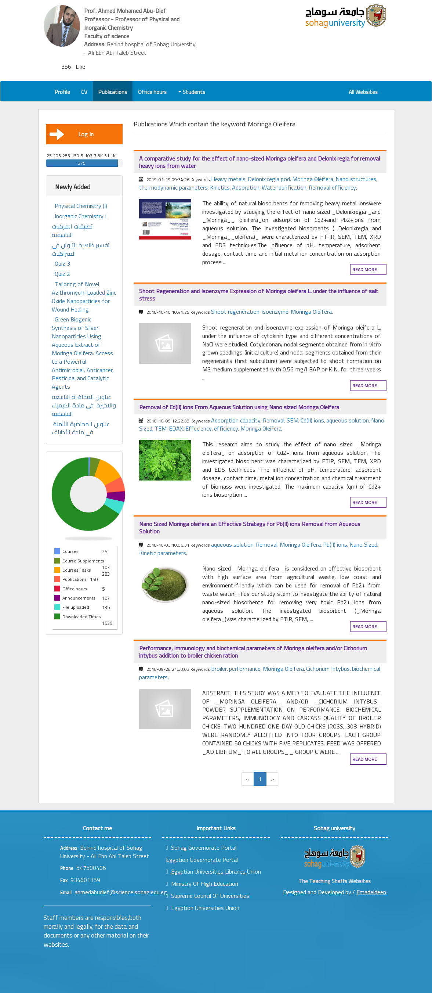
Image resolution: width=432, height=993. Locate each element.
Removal (273, 420)
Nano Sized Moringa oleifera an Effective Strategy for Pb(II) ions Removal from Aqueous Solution (249, 527)
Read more (364, 269)
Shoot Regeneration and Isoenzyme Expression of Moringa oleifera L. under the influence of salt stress (258, 294)
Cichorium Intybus (328, 668)
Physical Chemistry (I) (81, 206)
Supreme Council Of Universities (207, 895)
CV (84, 92)
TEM (161, 428)
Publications (112, 92)
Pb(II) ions (335, 544)
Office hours (152, 92)
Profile (62, 92)
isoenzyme (275, 311)
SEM (292, 420)
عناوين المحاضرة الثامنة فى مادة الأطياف (81, 428)
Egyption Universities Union (202, 907)
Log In (72, 134)
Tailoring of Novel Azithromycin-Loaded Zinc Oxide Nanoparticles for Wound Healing (84, 296)
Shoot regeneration (235, 311)
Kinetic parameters (162, 552)
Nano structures (355, 178)
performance (245, 668)
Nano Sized (363, 544)
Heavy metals (228, 178)
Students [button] (192, 92)
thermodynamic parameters (173, 187)
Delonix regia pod (269, 178)
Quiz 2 (62, 274)
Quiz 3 (62, 263)
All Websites (363, 92)
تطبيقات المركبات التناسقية (72, 230)
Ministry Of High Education (202, 883)
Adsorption (245, 187)
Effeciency (198, 428)
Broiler (219, 668)
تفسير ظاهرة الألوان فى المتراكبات (81, 249)
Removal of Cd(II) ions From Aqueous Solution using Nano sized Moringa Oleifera (239, 407)
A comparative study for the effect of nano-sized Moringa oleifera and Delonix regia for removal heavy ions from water (259, 162)
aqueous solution (347, 420)
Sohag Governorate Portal (201, 847)
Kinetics (220, 187)
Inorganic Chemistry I (80, 216)
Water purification (284, 187)
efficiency (226, 428)
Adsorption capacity (236, 420)
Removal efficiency (332, 187)
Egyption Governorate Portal (202, 859)
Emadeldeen (371, 891)
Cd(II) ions (312, 420)
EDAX (176, 428)
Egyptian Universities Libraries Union (213, 871)
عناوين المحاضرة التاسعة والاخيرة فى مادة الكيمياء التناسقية (84, 405)
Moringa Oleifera (312, 178)
